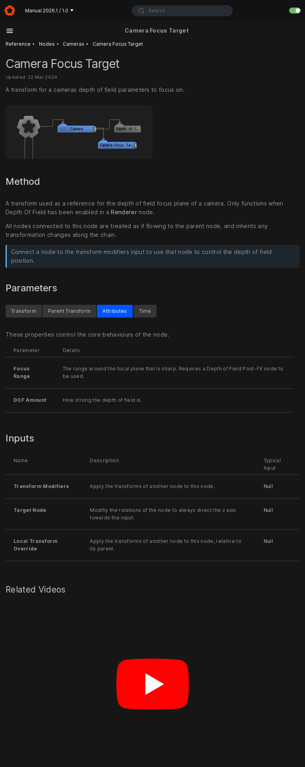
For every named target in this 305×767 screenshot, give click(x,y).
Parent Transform (69, 311)
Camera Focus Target (118, 44)
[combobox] (182, 10)
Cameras (73, 44)
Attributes (114, 311)
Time (145, 311)
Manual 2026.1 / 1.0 (49, 11)
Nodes (47, 44)
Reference (18, 44)
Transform (23, 311)
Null (268, 486)
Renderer (124, 211)
